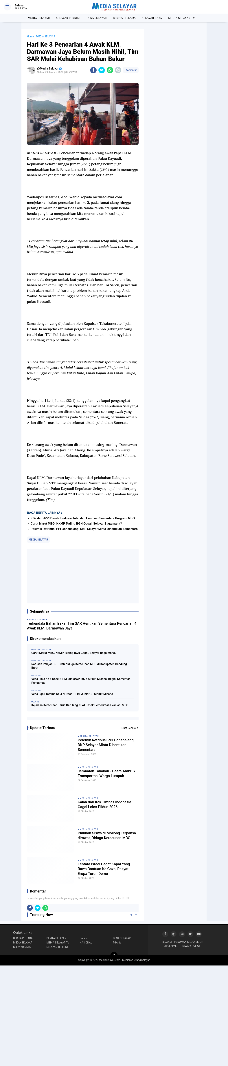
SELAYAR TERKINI (68, 18)
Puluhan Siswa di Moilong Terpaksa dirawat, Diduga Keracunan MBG (107, 835)
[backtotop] (114, 955)
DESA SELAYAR (97, 18)
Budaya (84, 938)
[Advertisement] (82, 576)
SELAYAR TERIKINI (57, 946)
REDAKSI (166, 941)
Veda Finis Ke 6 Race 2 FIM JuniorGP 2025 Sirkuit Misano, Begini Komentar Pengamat (80, 680)
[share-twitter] (101, 70)
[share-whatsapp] (110, 70)
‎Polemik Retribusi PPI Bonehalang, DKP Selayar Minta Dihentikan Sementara (84, 528)
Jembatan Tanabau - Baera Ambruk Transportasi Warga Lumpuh (106, 773)
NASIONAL (86, 942)
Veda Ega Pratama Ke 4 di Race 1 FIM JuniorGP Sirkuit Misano (72, 694)
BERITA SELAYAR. (57, 938)
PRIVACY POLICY (190, 945)
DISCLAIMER (171, 945)
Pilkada (117, 942)
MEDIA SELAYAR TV (181, 18)
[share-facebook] (93, 70)
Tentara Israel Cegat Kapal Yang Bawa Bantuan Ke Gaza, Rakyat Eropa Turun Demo (104, 869)
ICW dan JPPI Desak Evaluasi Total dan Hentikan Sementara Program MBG (83, 518)
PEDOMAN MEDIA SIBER (188, 941)
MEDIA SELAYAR (39, 18)
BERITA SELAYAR (89, 736)
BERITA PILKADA (124, 18)
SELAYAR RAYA (152, 18)
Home (30, 36)
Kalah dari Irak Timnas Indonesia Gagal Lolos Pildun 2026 (104, 804)
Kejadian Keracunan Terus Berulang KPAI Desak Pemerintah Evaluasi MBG (79, 705)
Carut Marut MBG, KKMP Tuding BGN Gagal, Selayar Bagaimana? (76, 523)
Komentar (131, 70)
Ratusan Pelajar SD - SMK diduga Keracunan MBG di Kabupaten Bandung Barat (79, 666)
